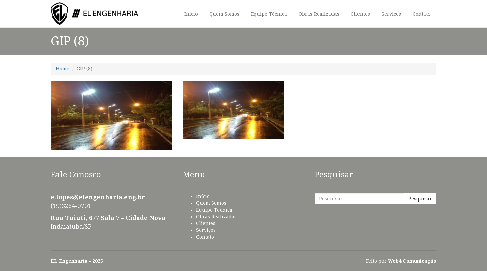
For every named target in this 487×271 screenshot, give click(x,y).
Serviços (391, 14)
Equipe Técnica (269, 14)
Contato (422, 14)
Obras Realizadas (319, 14)
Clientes (360, 14)
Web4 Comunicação (412, 261)
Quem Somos (224, 14)
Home (62, 68)
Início (191, 14)
